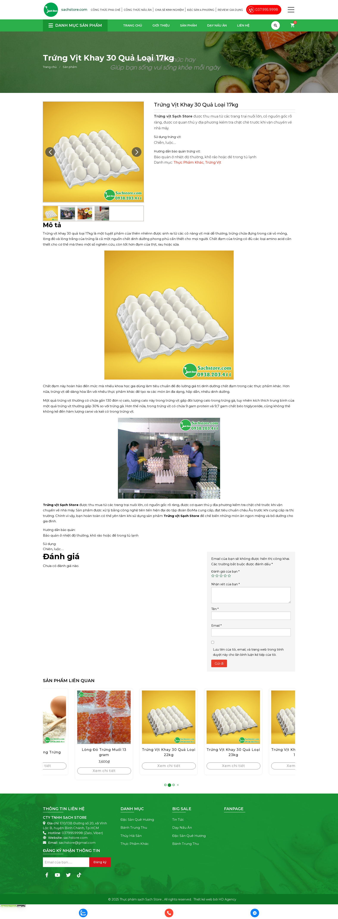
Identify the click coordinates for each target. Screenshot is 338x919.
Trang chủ (132, 25)
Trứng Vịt (213, 162)
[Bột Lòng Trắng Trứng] (72, 717)
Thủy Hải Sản (131, 836)
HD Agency (227, 899)
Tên (215, 609)
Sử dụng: (49, 544)
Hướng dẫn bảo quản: (59, 530)
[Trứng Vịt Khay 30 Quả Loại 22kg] (201, 717)
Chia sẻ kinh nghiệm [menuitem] (169, 9)
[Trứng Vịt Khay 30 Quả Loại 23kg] (266, 717)
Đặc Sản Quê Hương (137, 819)
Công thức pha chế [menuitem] (105, 9)
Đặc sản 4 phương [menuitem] (200, 9)
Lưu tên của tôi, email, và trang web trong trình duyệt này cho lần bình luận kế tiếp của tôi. (248, 652)
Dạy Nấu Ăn (217, 25)
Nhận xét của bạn (225, 584)
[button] (291, 9)
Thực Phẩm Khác (188, 162)
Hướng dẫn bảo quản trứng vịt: (177, 151)
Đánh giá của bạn (225, 571)
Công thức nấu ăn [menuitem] (138, 9)
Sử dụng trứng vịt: (167, 137)
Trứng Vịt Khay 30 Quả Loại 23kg (266, 752)
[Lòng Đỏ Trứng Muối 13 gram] (136, 717)
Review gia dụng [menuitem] (230, 9)
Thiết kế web (202, 899)
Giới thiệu (161, 25)
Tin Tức (178, 819)
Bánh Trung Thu (133, 827)
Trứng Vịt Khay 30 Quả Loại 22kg (201, 752)
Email (216, 626)
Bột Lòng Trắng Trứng (72, 752)
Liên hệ (243, 25)
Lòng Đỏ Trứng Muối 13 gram (136, 752)
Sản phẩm (188, 25)
